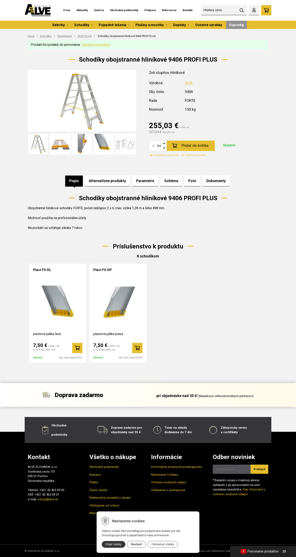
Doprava (95, 475)
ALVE (189, 83)
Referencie (169, 10)
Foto (192, 181)
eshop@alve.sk (48, 499)
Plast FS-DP (102, 270)
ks (159, 146)
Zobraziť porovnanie (95, 45)
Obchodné (59, 425)
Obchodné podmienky (124, 10)
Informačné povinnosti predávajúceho (176, 467)
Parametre (145, 181)
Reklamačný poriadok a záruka (110, 498)
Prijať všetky (113, 544)
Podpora (150, 10)
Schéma (171, 181)
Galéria (99, 10)
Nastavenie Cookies (164, 475)
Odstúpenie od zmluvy (104, 505)
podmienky (59, 434)
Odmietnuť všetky (162, 544)
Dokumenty (216, 181)
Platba (93, 482)
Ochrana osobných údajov (168, 482)
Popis (74, 181)
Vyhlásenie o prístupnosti (168, 490)
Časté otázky (98, 490)
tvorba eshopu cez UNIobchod (206, 550)
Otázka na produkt (194, 155)
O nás (66, 10)
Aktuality (82, 10)
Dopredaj (236, 25)
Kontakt (187, 10)
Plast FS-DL (42, 270)
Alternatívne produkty (107, 181)
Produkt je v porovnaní (164, 155)
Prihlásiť (259, 469)
